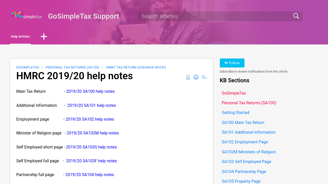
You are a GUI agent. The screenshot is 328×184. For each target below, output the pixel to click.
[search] (220, 16)
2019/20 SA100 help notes (90, 92)
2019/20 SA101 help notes (91, 106)
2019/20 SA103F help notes (91, 162)
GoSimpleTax (27, 69)
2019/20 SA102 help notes (90, 120)
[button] (62, 37)
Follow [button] (232, 64)
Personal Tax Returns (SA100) (72, 69)
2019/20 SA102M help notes (93, 134)
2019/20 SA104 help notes (89, 176)
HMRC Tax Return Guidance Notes (136, 69)
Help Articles (31, 37)
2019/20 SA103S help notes (91, 148)
